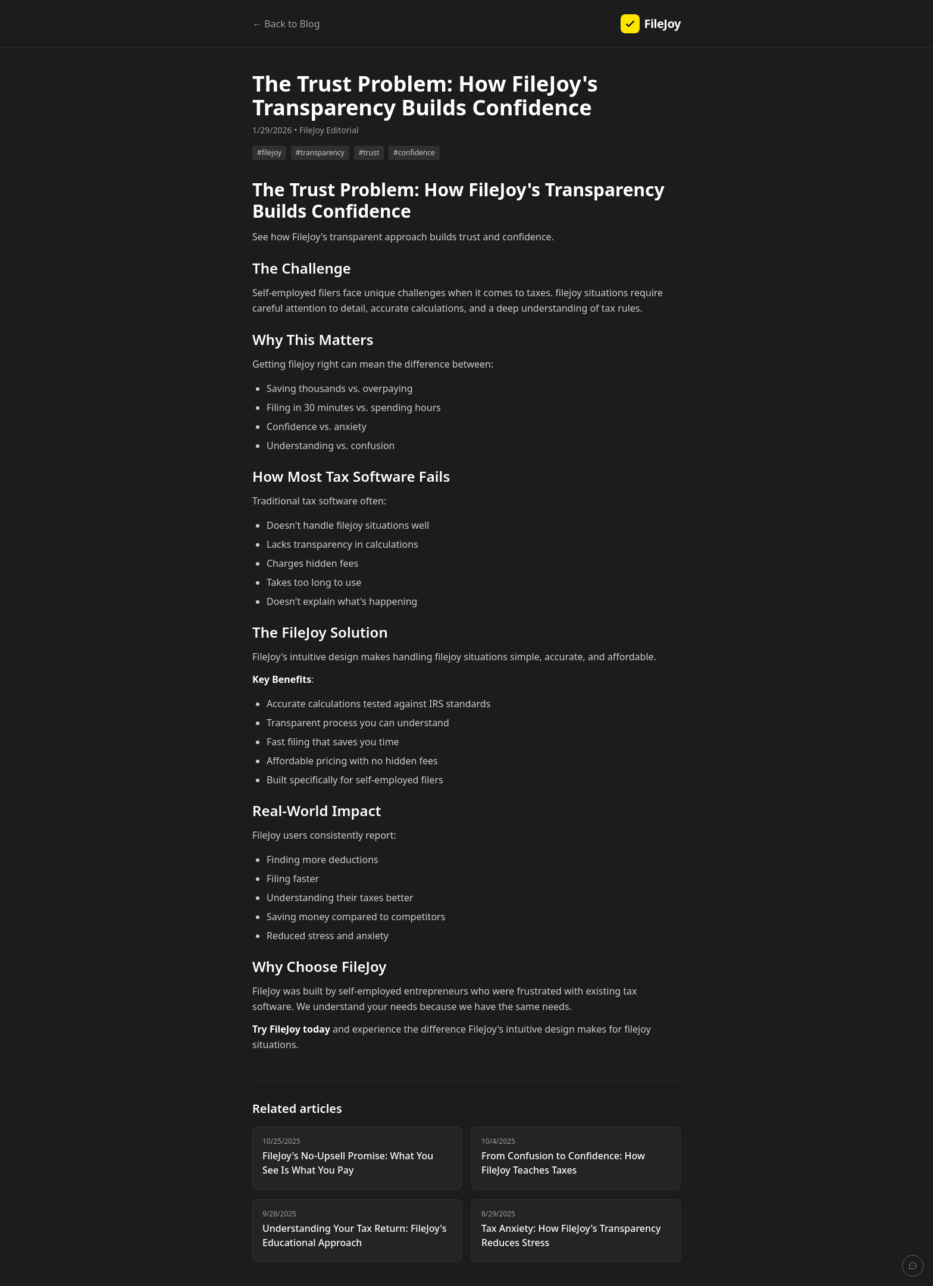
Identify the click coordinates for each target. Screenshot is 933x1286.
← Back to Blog (286, 23)
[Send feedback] (912, 1265)
